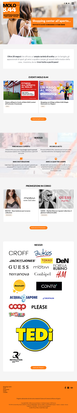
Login (47, 407)
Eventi (4, 391)
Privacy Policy (36, 407)
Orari (4, 388)
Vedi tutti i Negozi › (38, 367)
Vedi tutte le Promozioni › (38, 227)
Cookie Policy (42, 407)
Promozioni (6, 389)
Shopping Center (7, 386)
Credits (30, 407)
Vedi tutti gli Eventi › (38, 119)
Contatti (5, 392)
